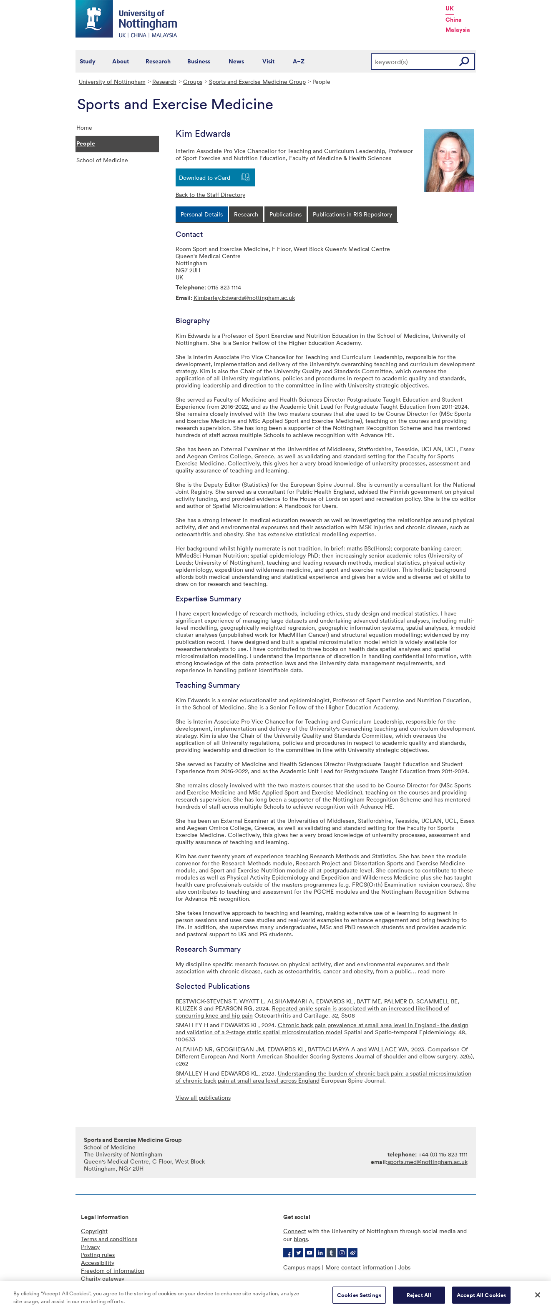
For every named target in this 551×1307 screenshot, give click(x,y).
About (120, 61)
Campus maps (301, 1267)
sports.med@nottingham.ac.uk (427, 1162)
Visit (268, 61)
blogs (301, 1239)
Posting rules (98, 1255)
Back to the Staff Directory (210, 195)
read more (431, 971)
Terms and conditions (109, 1239)
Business (198, 61)
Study (88, 61)
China (453, 19)
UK (449, 8)
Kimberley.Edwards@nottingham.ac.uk (244, 298)
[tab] (202, 214)
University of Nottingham (112, 81)
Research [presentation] (246, 214)
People (85, 143)
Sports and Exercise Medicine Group (257, 81)
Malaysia (457, 29)
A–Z (298, 61)
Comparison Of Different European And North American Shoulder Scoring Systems (322, 1052)
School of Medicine (102, 160)
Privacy (90, 1247)
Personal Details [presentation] (202, 214)
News (236, 61)
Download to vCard (204, 177)
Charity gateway (102, 1278)
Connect (294, 1231)
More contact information (359, 1267)
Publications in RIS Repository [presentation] (352, 214)
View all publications (203, 1097)
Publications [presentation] (285, 214)
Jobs (404, 1267)
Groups (192, 81)
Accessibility (97, 1263)
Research (158, 61)
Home (84, 127)
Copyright (94, 1231)
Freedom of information (112, 1270)
